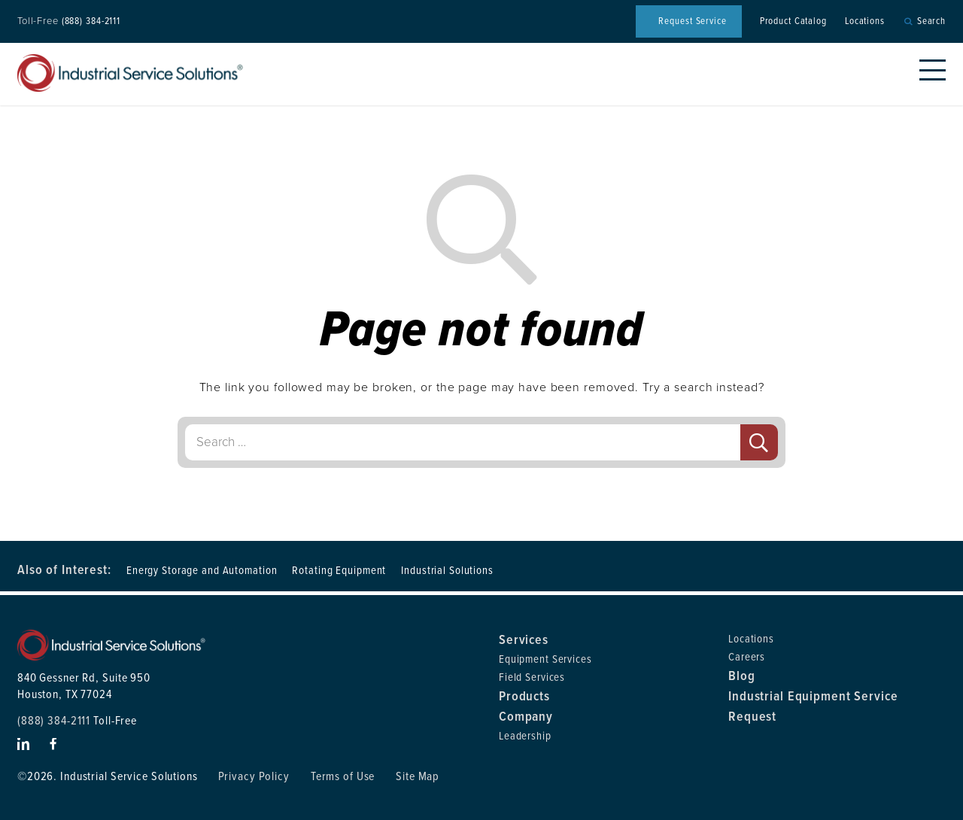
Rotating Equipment (339, 570)
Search (931, 21)
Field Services (532, 677)
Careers (746, 657)
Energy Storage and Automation (202, 570)
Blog (741, 675)
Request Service (692, 21)
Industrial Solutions (447, 570)
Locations (865, 21)
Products (524, 696)
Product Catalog (793, 21)
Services (523, 639)
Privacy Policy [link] (605, 797)
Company (526, 716)
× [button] (950, 784)
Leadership (525, 736)
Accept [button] (700, 797)
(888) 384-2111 (91, 21)
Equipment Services (545, 659)
